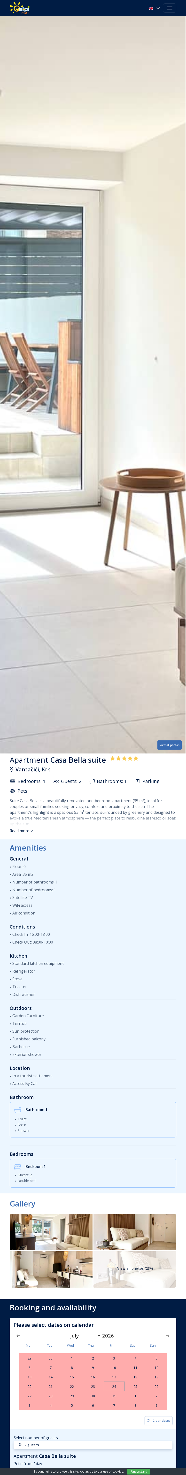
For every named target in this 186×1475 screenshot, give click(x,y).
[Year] (109, 1335)
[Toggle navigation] (169, 8)
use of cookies (113, 1471)
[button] (155, 8)
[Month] (84, 1335)
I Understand (138, 1471)
